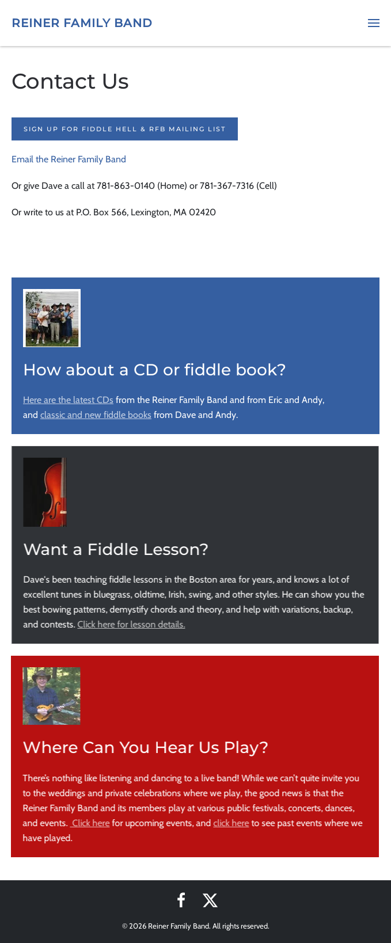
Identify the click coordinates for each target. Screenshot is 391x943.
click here (230, 822)
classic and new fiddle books (95, 414)
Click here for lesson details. (130, 624)
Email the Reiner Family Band (69, 159)
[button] (373, 23)
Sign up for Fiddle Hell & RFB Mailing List (125, 129)
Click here (89, 822)
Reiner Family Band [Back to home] (82, 23)
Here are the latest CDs (68, 399)
